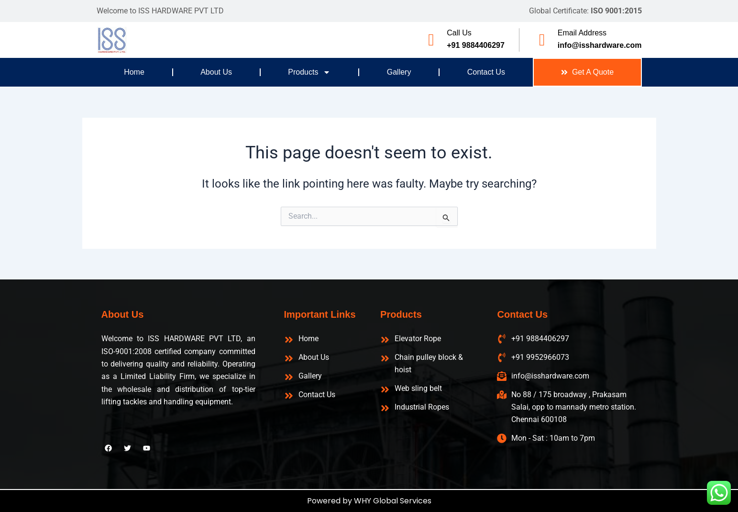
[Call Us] (431, 40)
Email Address (582, 33)
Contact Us (486, 72)
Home (134, 72)
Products (309, 72)
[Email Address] (542, 40)
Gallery (399, 72)
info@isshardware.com (600, 45)
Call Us (459, 33)
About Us (216, 72)
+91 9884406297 (476, 45)
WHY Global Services (392, 500)
